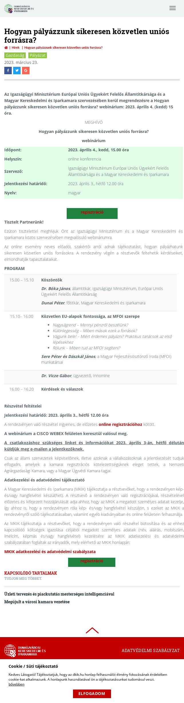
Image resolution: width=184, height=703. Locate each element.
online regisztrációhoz (120, 424)
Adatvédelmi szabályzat (151, 650)
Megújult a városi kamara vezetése (37, 601)
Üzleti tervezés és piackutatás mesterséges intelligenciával (59, 594)
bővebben (16, 684)
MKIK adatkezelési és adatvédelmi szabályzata (50, 551)
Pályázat (37, 55)
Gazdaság (15, 55)
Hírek (15, 47)
